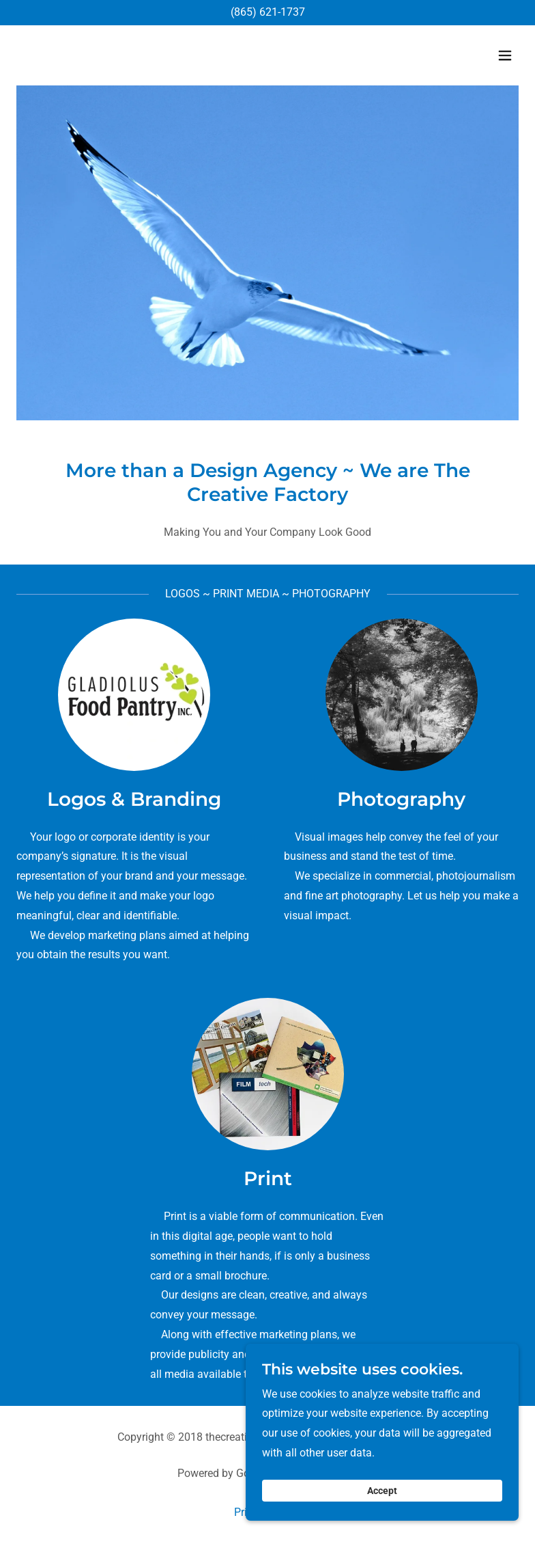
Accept (382, 1514)
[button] (505, 55)
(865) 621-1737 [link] (268, 11)
